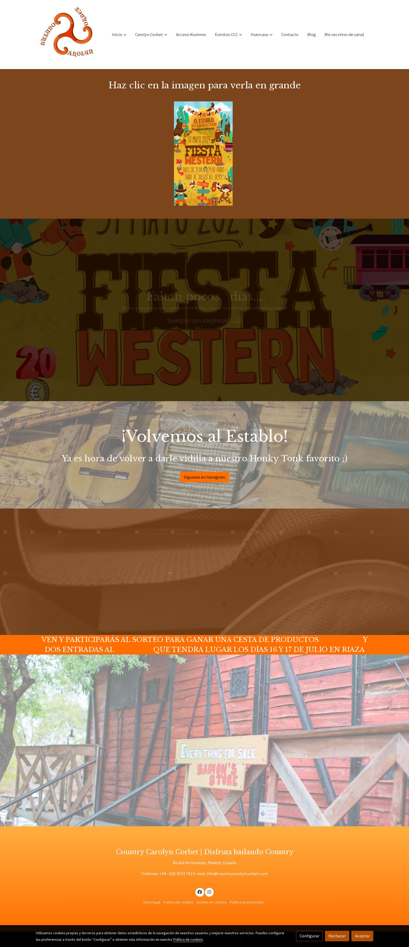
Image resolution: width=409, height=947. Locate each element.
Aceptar (362, 936)
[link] (69, 34)
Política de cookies (178, 902)
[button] (119, 34)
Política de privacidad (246, 902)
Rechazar (337, 936)
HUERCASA (341, 640)
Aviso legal (151, 902)
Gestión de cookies (211, 902)
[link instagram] (209, 891)
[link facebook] (199, 891)
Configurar (309, 936)
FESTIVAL (134, 650)
